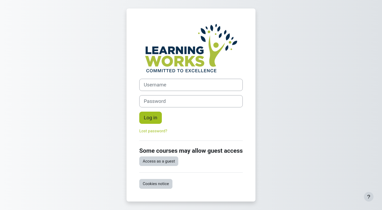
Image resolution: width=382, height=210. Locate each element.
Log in (150, 118)
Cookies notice (156, 183)
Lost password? (153, 131)
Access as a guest (159, 161)
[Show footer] (369, 197)
